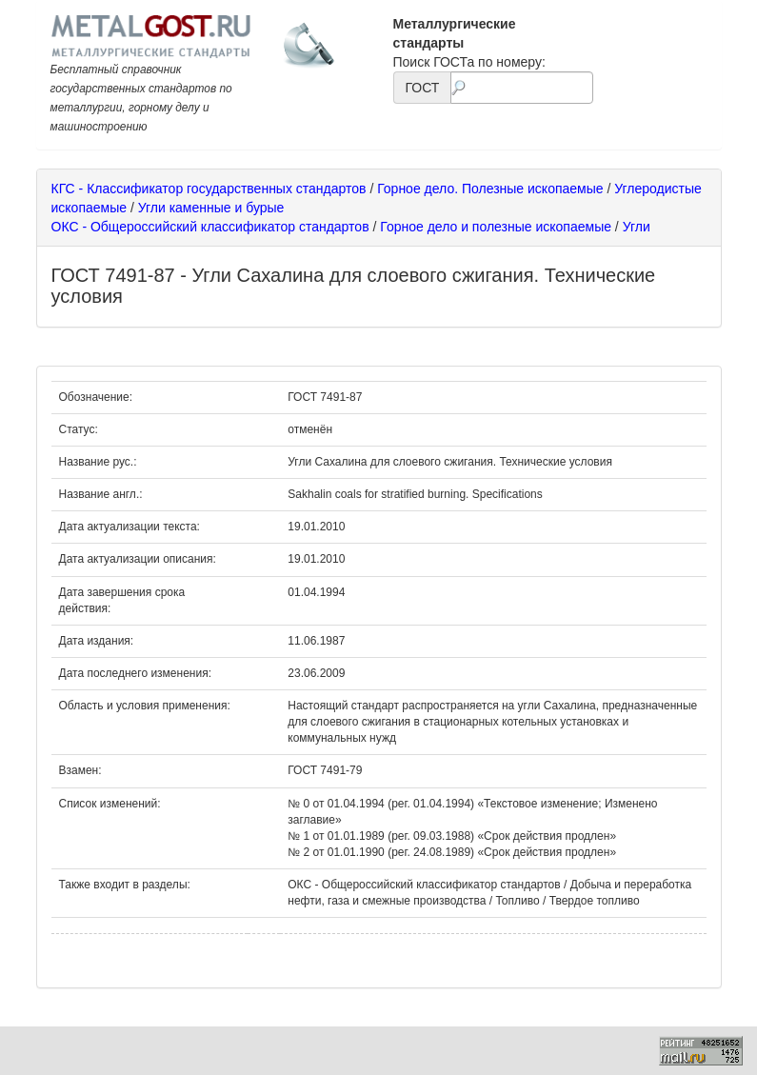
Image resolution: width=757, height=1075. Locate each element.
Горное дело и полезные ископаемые (495, 226)
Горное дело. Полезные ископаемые (490, 188)
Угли (636, 226)
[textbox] (521, 87)
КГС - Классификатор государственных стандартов (209, 188)
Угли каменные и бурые (211, 207)
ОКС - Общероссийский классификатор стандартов (210, 226)
